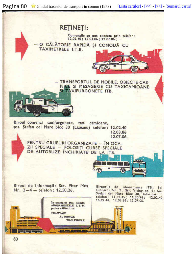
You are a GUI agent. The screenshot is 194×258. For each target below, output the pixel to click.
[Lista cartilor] (129, 6)
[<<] (148, 6)
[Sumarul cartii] (178, 6)
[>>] (158, 6)
